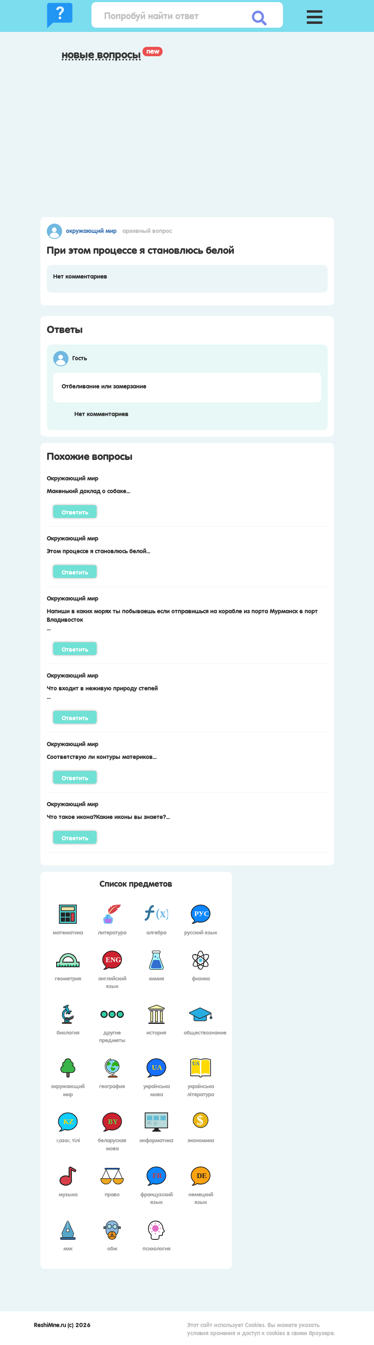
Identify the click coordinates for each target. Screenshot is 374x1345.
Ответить (75, 511)
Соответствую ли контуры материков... (102, 756)
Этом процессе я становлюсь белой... (98, 550)
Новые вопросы (101, 54)
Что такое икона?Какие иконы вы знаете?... (108, 816)
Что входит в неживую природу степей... (102, 691)
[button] (315, 15)
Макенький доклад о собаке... (88, 490)
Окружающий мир (91, 230)
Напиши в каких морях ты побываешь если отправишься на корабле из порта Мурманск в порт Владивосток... (182, 619)
